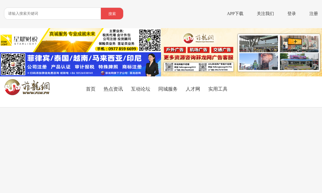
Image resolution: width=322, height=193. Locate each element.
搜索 (112, 14)
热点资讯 (113, 89)
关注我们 (265, 13)
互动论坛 (140, 89)
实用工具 (218, 89)
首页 (91, 89)
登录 (291, 13)
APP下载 (235, 13)
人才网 (193, 89)
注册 (313, 13)
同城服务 (168, 89)
